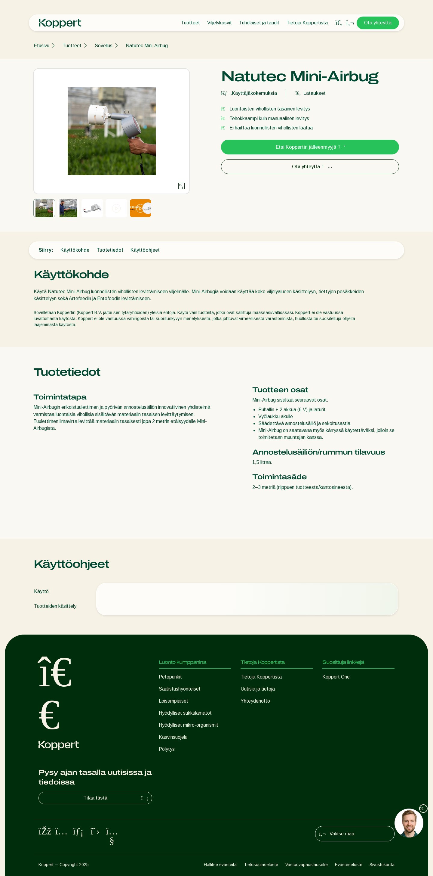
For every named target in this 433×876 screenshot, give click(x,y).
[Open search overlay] (339, 23)
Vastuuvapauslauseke (306, 864)
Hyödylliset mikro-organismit (188, 725)
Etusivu (41, 45)
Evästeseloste (348, 864)
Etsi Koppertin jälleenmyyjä (310, 147)
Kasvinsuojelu (173, 737)
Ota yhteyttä (378, 22)
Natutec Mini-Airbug (147, 45)
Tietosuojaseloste (261, 864)
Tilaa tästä (116, 798)
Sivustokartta (382, 864)
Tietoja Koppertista (307, 22)
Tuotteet (190, 22)
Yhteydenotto (255, 701)
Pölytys (167, 749)
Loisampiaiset (173, 701)
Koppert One (336, 676)
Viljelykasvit (219, 22)
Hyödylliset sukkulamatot (185, 713)
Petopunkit (170, 676)
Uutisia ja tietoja (258, 688)
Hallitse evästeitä (220, 864)
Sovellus (103, 45)
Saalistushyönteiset (180, 688)
